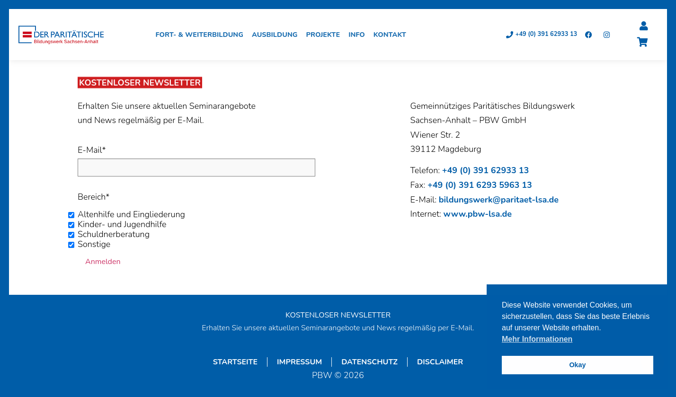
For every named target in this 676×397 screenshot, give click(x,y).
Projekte (325, 35)
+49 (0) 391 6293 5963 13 (479, 185)
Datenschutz (369, 362)
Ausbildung (277, 35)
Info (359, 35)
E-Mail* (92, 150)
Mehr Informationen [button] (537, 339)
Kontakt (392, 35)
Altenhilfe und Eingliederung (131, 215)
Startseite (235, 362)
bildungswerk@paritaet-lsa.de (499, 200)
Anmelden (103, 262)
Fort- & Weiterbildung (202, 35)
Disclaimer (440, 362)
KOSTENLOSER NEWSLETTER (338, 315)
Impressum (299, 362)
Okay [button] (577, 365)
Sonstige (94, 244)
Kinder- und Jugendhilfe (122, 225)
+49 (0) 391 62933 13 (485, 170)
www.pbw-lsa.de (478, 214)
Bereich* (93, 197)
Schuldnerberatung (114, 234)
